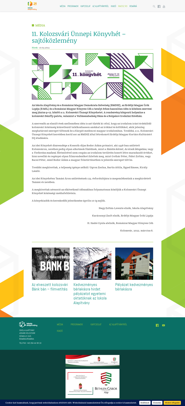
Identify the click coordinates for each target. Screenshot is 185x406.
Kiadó (113, 6)
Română (133, 6)
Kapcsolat (85, 6)
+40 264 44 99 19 (34, 343)
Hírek (35, 47)
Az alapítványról (100, 6)
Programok (72, 6)
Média (62, 6)
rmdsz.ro (122, 6)
